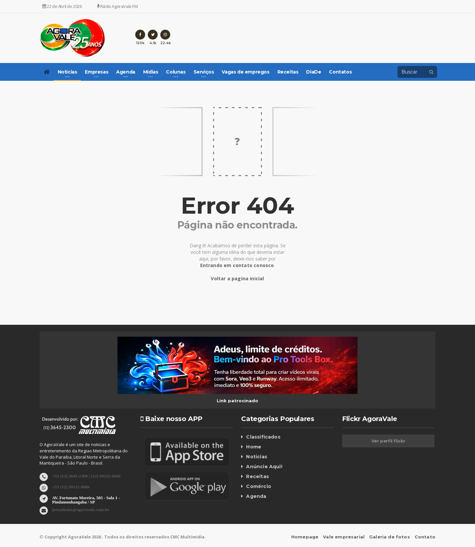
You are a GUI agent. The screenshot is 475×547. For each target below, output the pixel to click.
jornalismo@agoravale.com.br (80, 509)
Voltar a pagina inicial (238, 278)
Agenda (256, 496)
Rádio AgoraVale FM (117, 6)
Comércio (258, 486)
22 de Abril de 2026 (62, 6)
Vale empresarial (345, 536)
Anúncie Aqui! (263, 467)
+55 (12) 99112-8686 (70, 486)
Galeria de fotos (390, 536)
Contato (425, 536)
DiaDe (313, 72)
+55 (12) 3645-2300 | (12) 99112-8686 (85, 475)
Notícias (256, 457)
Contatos (340, 72)
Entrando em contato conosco (237, 265)
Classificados (262, 437)
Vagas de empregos (245, 72)
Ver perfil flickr (388, 440)
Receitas (288, 72)
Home (253, 447)
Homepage (307, 536)
